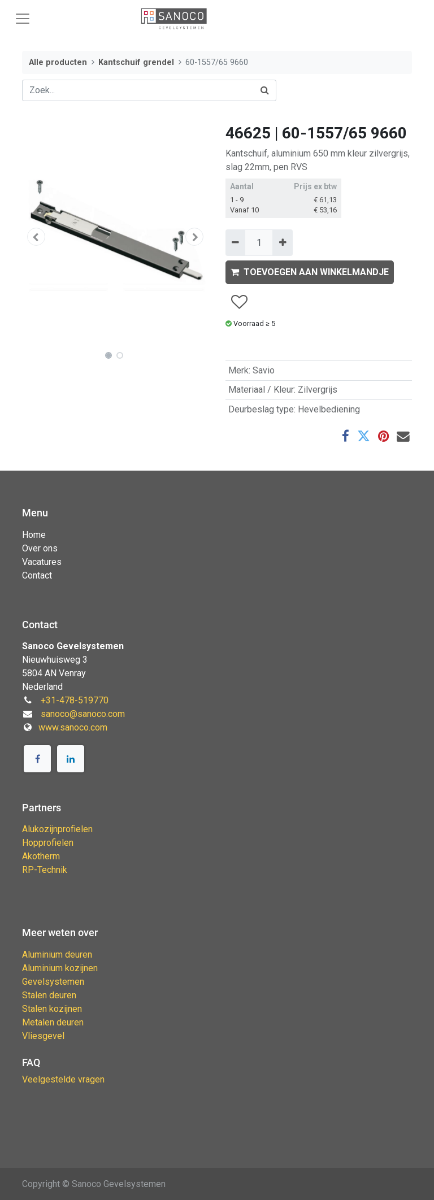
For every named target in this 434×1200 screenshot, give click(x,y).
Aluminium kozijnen (60, 968)
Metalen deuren (53, 1022)
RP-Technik (44, 869)
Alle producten (58, 62)
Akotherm (41, 856)
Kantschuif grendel (136, 62)
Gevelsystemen (53, 981)
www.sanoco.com (72, 727)
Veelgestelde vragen (63, 1079)
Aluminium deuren (57, 954)
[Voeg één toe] (282, 242)
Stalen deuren (49, 995)
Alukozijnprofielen (57, 829)
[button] (36, 237)
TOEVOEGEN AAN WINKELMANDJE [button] (310, 272)
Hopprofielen (47, 842)
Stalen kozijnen (52, 1008)
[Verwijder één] (235, 242)
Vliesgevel (43, 1036)
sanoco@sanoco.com (83, 713)
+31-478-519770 (74, 700)
